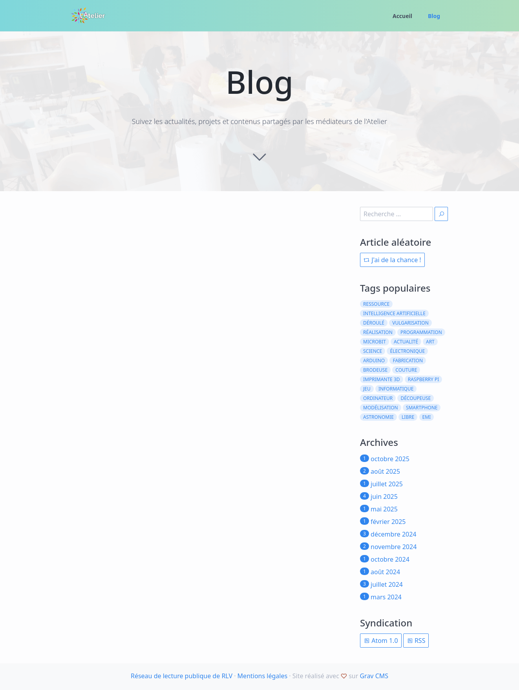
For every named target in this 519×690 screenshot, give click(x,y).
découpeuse (415, 398)
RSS (416, 640)
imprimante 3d (381, 379)
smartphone (422, 407)
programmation (421, 332)
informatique (396, 388)
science (372, 351)
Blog (434, 16)
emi (426, 417)
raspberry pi (423, 379)
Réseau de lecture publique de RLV (181, 676)
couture (406, 370)
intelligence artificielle (394, 313)
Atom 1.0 (381, 640)
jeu (367, 388)
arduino (374, 360)
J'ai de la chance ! (392, 260)
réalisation (378, 332)
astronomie (378, 417)
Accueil (402, 16)
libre (408, 417)
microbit (374, 341)
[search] (396, 214)
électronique (407, 351)
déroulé (373, 322)
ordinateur (378, 398)
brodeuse (375, 370)
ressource (376, 304)
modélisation (380, 407)
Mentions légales (263, 676)
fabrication (408, 360)
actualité (406, 341)
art (430, 341)
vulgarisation (410, 322)
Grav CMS (374, 676)
